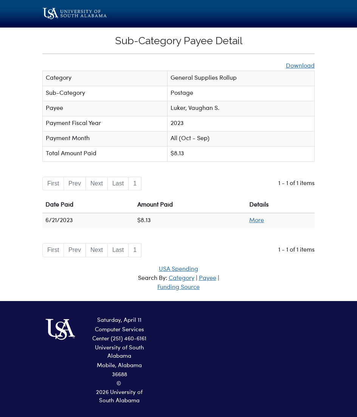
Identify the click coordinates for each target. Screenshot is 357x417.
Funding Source (178, 287)
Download (300, 66)
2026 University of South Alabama (119, 397)
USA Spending (178, 269)
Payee (207, 278)
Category (181, 278)
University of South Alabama (119, 352)
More (256, 221)
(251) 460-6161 (128, 339)
